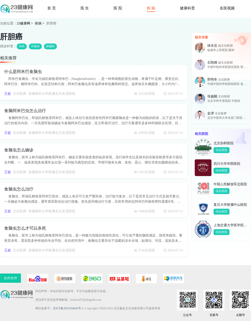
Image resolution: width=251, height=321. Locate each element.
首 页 (51, 8)
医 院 (118, 8)
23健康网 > (25, 23)
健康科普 (187, 8)
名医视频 (227, 8)
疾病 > (39, 23)
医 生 (85, 8)
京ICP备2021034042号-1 (68, 308)
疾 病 (151, 8)
